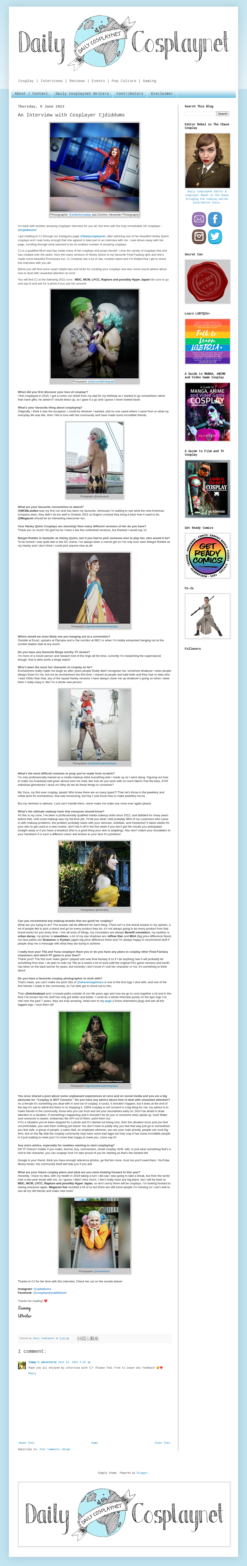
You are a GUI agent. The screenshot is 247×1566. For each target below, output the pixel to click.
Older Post (162, 1443)
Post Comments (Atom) (55, 1449)
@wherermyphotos (90, 982)
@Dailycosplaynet (92, 236)
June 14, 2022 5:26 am (74, 1362)
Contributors (130, 94)
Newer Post (26, 1443)
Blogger (142, 1473)
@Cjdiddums (27, 230)
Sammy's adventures (42, 1362)
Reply (32, 1373)
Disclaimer (162, 94)
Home (94, 1443)
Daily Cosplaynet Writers (82, 94)
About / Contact (31, 94)
